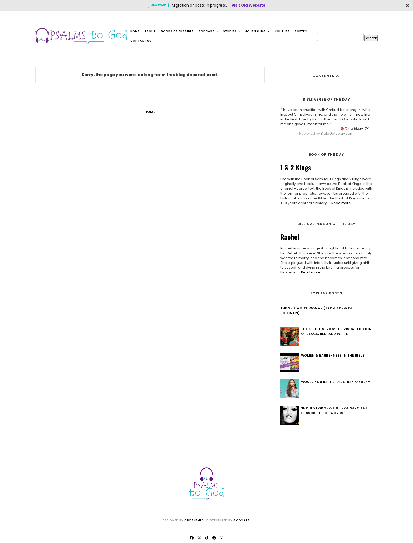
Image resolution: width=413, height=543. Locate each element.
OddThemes (194, 520)
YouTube (282, 31)
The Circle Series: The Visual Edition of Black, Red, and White (336, 331)
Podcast (208, 31)
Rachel (289, 237)
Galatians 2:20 (358, 128)
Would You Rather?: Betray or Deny (335, 381)
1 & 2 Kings (295, 167)
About (150, 31)
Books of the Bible (177, 31)
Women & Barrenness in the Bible (333, 355)
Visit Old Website (249, 5)
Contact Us (140, 41)
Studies (231, 31)
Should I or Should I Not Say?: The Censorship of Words (334, 410)
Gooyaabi (242, 520)
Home (134, 31)
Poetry (301, 31)
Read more (341, 202)
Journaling (257, 31)
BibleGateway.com (337, 133)
